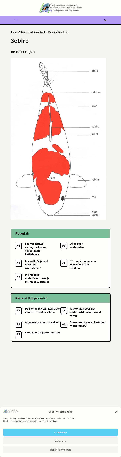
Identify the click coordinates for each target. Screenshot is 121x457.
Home (14, 32)
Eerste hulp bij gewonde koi (42, 332)
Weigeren (60, 441)
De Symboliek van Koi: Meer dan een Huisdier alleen (42, 310)
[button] (116, 411)
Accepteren (60, 432)
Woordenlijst (54, 32)
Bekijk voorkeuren (60, 449)
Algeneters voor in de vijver (42, 322)
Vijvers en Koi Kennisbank (32, 32)
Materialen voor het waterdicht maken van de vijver (86, 312)
